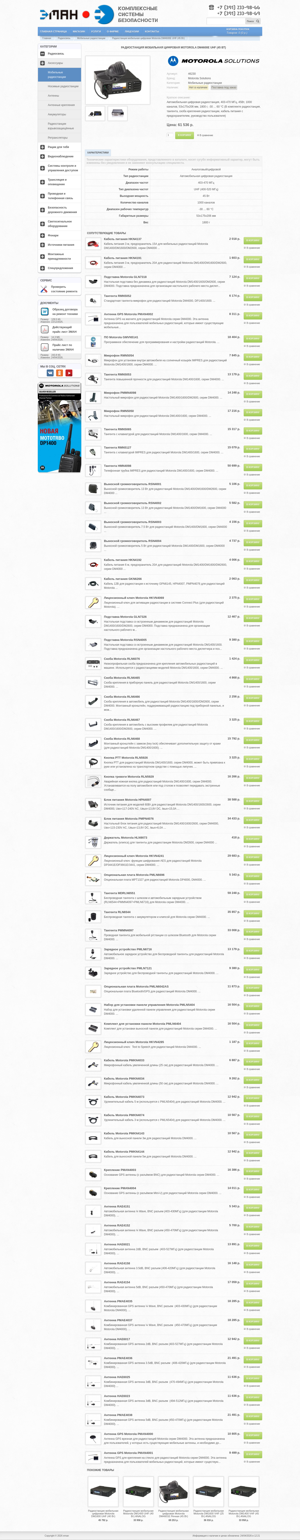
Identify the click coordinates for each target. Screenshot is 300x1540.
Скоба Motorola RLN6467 (122, 719)
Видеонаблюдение (61, 156)
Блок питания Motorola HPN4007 (127, 799)
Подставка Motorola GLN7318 (125, 277)
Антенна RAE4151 (117, 1206)
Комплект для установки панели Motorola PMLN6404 (142, 1023)
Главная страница (53, 31)
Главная (46, 38)
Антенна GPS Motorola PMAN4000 (128, 1434)
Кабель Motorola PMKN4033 (124, 1060)
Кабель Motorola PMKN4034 (124, 1078)
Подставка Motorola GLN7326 (125, 616)
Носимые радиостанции (63, 86)
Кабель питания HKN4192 (123, 560)
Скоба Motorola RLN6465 (122, 677)
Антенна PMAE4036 (118, 1358)
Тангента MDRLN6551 (119, 893)
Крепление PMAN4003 (120, 1170)
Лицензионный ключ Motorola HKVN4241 (134, 856)
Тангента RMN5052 (117, 296)
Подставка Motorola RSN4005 (125, 640)
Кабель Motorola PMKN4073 (124, 1097)
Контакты (152, 31)
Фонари (53, 235)
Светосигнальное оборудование (60, 224)
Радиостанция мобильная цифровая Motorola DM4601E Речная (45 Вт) (173, 1513)
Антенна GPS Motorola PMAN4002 (128, 314)
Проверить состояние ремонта (58, 289)
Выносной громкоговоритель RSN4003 (132, 522)
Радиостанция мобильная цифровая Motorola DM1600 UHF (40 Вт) (103, 1513)
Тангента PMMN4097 (119, 930)
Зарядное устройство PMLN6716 (128, 949)
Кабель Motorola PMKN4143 (124, 1133)
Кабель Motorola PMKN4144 (124, 1151)
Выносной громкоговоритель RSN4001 (132, 484)
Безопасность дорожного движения (62, 210)
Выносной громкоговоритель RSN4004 (132, 541)
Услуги (96, 31)
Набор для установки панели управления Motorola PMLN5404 (149, 1004)
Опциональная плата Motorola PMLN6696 (134, 875)
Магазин (79, 31)
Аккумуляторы (57, 114)
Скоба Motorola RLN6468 (122, 738)
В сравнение (206, 135)
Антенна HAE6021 (117, 1244)
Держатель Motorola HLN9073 (125, 837)
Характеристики (98, 152)
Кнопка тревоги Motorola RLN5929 (129, 776)
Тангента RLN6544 (117, 912)
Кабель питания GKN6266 (123, 579)
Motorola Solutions (199, 78)
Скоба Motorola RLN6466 (122, 696)
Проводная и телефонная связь (60, 196)
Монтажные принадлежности (59, 256)
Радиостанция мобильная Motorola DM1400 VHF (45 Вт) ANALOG (244, 1513)
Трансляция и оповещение (57, 182)
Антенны (53, 95)
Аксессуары (55, 63)
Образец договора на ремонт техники (59, 311)
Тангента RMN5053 (117, 374)
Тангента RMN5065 (117, 429)
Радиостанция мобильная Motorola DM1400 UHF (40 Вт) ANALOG (138, 1513)
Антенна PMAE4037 (118, 1320)
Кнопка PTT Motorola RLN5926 (126, 757)
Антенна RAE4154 (117, 1282)
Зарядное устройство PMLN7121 (128, 968)
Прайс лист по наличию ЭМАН (57, 347)
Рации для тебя (58, 147)
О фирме (113, 31)
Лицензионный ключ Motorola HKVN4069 (134, 598)
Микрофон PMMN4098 (120, 392)
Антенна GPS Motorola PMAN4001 (128, 1453)
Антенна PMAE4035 (118, 1301)
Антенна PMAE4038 (118, 1415)
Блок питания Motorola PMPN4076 (129, 818)
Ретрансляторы (58, 137)
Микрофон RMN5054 (119, 355)
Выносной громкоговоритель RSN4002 (132, 503)
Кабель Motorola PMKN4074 (124, 1115)
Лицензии (132, 31)
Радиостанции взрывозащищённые (61, 126)
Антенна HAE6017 (117, 1339)
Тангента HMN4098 (117, 466)
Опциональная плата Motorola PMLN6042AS (136, 986)
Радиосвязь (64, 38)
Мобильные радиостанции (91, 38)
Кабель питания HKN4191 (123, 258)
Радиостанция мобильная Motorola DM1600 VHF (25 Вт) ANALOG (209, 1513)
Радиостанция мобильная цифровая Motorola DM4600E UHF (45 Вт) (148, 38)
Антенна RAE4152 (117, 1225)
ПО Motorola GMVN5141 (121, 337)
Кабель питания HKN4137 (123, 239)
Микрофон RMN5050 (119, 411)
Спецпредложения (60, 268)
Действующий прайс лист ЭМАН (58, 329)
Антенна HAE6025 (117, 1377)
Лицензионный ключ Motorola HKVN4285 (134, 1042)
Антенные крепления (61, 105)
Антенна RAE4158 (117, 1263)
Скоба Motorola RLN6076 (122, 658)
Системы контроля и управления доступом (63, 168)
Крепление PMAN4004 (120, 1188)
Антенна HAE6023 (117, 1396)
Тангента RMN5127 (117, 447)
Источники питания (61, 244)
